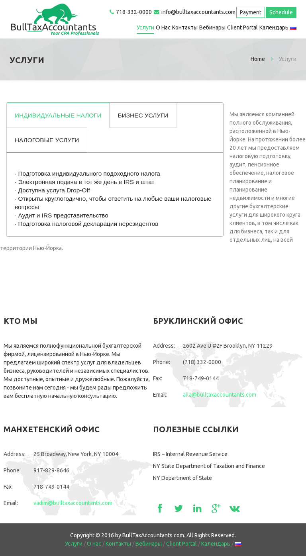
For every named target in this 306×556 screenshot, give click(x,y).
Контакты (185, 27)
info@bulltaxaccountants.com (198, 12)
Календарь (273, 27)
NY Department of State (182, 478)
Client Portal (242, 27)
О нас (163, 27)
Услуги (145, 27)
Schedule (281, 12)
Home (258, 59)
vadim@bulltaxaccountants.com (72, 503)
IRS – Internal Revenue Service (190, 454)
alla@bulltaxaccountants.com (219, 395)
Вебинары (212, 27)
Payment (250, 12)
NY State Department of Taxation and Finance (209, 466)
